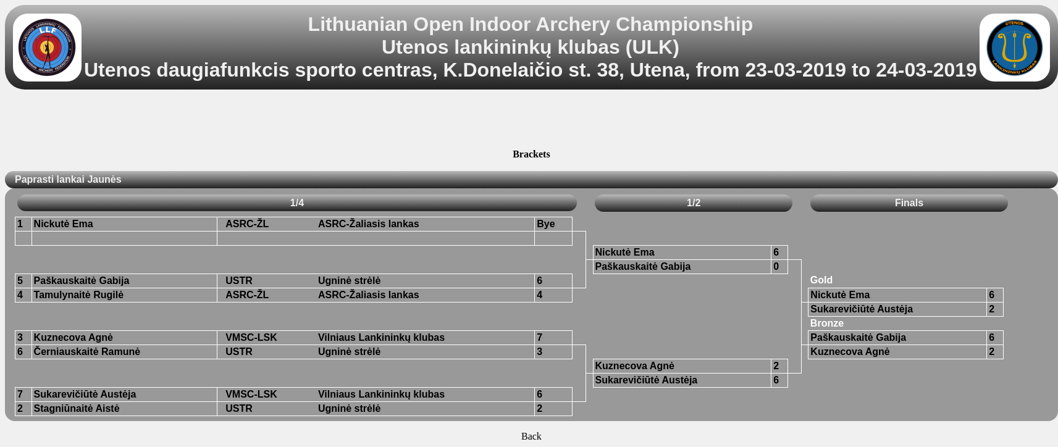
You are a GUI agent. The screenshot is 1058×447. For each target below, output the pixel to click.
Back (531, 436)
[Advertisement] (531, 121)
